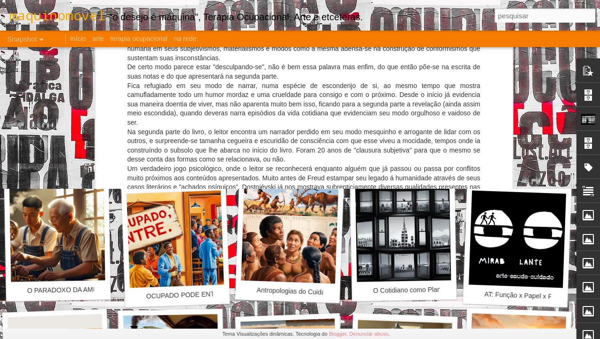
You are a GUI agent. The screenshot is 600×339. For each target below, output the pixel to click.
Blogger (337, 334)
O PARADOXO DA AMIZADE (69, 289)
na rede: (186, 38)
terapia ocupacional (138, 38)
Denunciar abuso (368, 334)
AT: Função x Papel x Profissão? (531, 296)
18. (515, 167)
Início (78, 38)
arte (98, 38)
